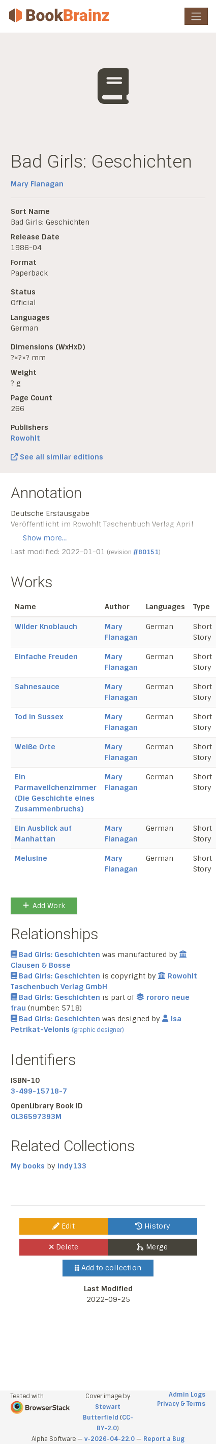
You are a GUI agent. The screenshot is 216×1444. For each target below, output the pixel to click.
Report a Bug (163, 1439)
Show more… (45, 537)
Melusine (31, 858)
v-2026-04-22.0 (109, 1439)
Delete (64, 1246)
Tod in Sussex (39, 716)
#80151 (146, 552)
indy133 (71, 1165)
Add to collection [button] (108, 1267)
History (152, 1226)
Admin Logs (187, 1395)
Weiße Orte (35, 746)
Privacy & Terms (181, 1404)
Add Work (44, 905)
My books (28, 1165)
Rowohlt (25, 438)
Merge (152, 1246)
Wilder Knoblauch (46, 626)
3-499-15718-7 (39, 1091)
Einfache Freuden (46, 656)
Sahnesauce (37, 686)
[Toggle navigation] (196, 16)
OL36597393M (36, 1116)
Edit (63, 1226)
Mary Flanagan (37, 183)
